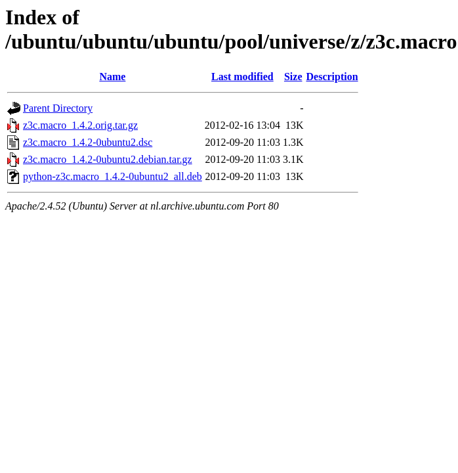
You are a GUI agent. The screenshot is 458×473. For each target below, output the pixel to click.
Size (293, 76)
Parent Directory (58, 108)
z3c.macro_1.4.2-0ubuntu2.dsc (87, 142)
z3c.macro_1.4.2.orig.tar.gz (80, 125)
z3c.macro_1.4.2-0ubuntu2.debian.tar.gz (107, 159)
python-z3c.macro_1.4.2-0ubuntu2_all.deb (112, 176)
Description (332, 76)
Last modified (242, 76)
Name (112, 76)
